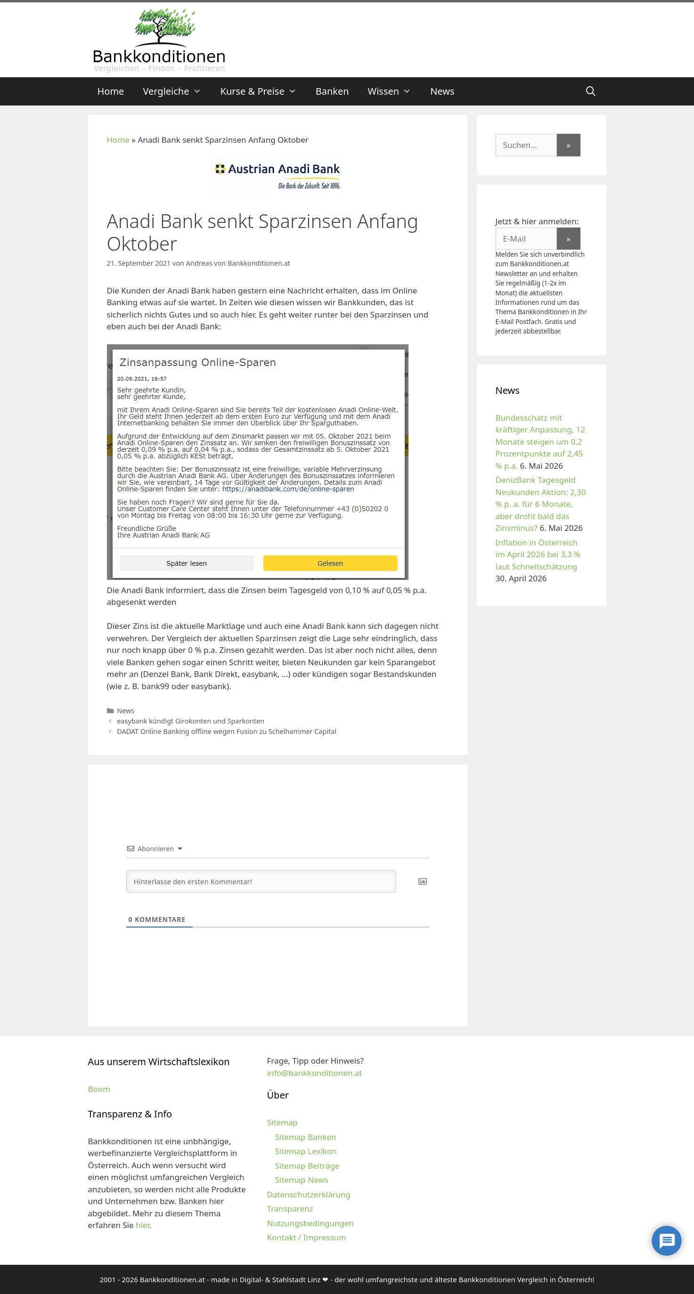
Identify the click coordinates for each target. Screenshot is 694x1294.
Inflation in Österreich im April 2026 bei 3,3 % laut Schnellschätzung (538, 554)
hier (142, 1225)
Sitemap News (301, 1179)
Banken (332, 91)
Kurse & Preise (263, 91)
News (442, 91)
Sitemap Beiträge (307, 1165)
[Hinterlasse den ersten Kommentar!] (261, 881)
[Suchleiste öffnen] (590, 91)
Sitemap (282, 1122)
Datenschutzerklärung (309, 1194)
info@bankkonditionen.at (314, 1072)
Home (111, 91)
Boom (99, 1088)
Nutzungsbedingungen (310, 1223)
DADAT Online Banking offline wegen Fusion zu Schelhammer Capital (226, 731)
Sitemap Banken (305, 1136)
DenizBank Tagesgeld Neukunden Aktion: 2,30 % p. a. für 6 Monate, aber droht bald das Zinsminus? (541, 503)
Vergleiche (177, 91)
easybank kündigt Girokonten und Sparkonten (190, 720)
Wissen (394, 91)
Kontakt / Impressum (306, 1237)
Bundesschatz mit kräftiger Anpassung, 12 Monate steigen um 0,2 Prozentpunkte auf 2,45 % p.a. (541, 441)
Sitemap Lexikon (305, 1151)
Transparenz (290, 1208)
